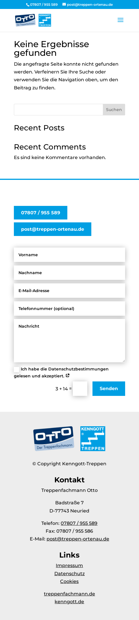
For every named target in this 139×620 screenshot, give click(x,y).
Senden (109, 388)
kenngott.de (69, 601)
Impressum (69, 565)
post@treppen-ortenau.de (52, 229)
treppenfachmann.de (69, 594)
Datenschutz (69, 573)
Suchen (114, 109)
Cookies (69, 581)
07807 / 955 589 (40, 212)
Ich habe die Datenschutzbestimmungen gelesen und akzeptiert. (61, 372)
